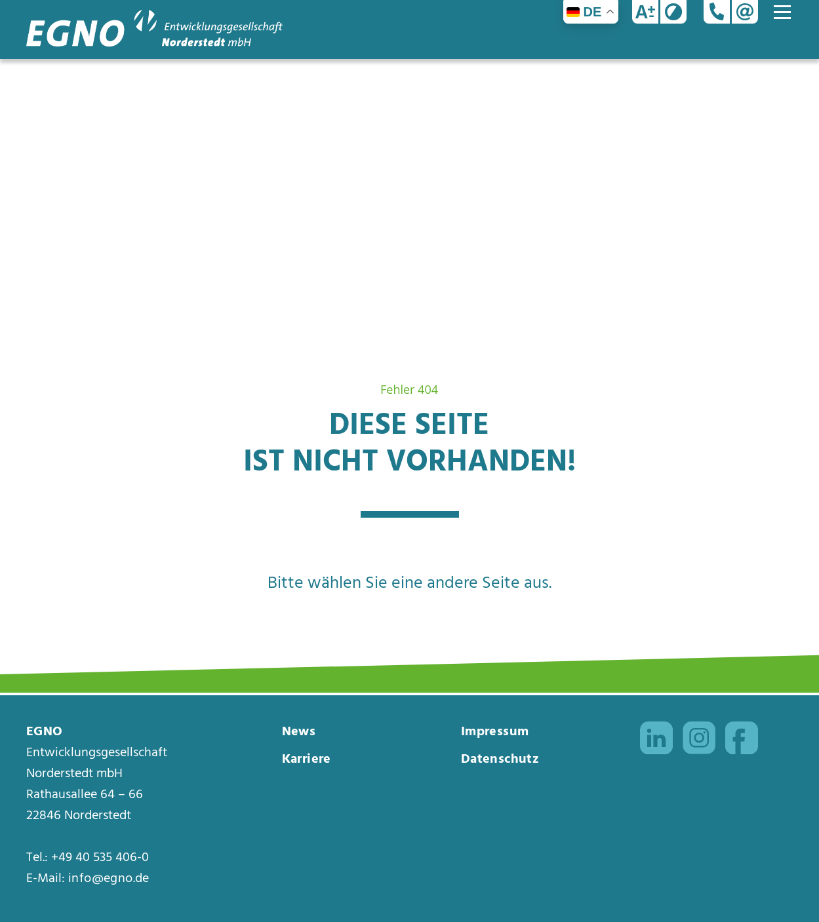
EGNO (44, 731)
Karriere (306, 759)
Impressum (495, 731)
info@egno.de (109, 878)
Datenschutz (500, 759)
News (299, 731)
